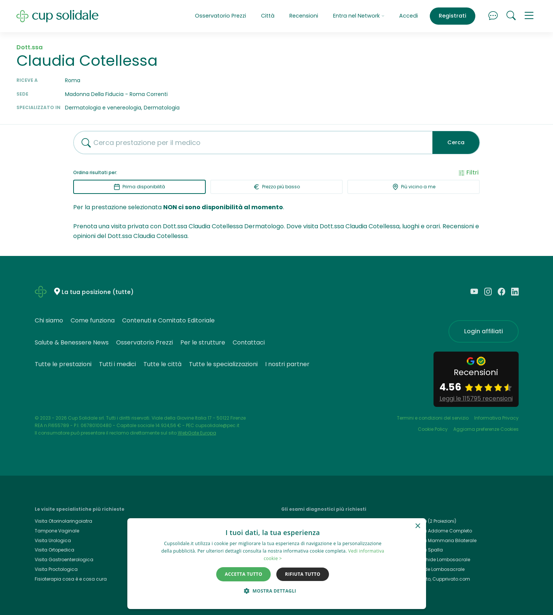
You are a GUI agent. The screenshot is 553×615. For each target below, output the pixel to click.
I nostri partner (287, 364)
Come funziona (93, 320)
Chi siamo (49, 320)
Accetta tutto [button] (243, 574)
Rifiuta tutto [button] (302, 574)
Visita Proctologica (56, 569)
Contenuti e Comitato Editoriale (168, 320)
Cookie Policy (433, 429)
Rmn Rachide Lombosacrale (437, 559)
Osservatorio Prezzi (220, 15)
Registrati (452, 15)
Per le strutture (202, 342)
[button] (529, 16)
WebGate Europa (197, 433)
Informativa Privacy (496, 418)
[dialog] (276, 563)
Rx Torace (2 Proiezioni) (430, 521)
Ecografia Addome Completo (438, 531)
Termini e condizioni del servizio (433, 418)
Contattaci (249, 342)
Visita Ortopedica (54, 550)
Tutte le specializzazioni (223, 364)
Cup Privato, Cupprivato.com (437, 579)
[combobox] (250, 143)
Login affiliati (483, 331)
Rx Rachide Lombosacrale (434, 569)
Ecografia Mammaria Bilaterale (440, 540)
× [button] (417, 526)
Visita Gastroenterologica (64, 559)
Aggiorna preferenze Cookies (486, 429)
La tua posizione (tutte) (98, 292)
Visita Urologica (53, 540)
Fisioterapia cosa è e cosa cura (71, 579)
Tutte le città (162, 364)
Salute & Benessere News (72, 342)
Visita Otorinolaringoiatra (63, 521)
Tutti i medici (117, 364)
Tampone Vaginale (57, 531)
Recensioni (303, 15)
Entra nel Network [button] (359, 15)
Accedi (408, 15)
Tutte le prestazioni (63, 364)
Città (267, 15)
